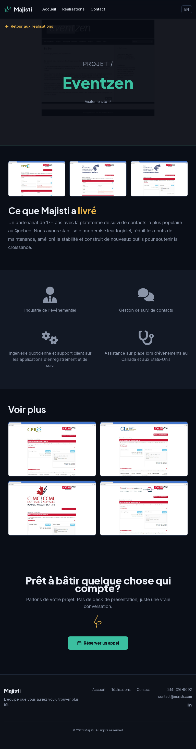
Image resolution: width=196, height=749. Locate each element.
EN (186, 9)
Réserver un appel (98, 643)
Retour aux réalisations (29, 26)
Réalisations (73, 9)
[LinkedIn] (189, 704)
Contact (98, 9)
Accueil (49, 9)
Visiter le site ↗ (98, 101)
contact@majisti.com (175, 696)
